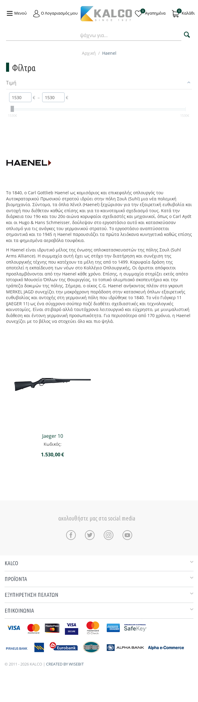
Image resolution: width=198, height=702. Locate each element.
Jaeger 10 (52, 436)
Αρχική (89, 53)
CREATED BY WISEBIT (65, 664)
